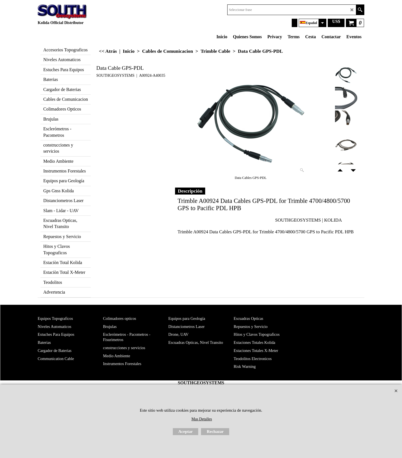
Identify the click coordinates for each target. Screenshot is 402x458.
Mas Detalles (202, 419)
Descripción (190, 191)
